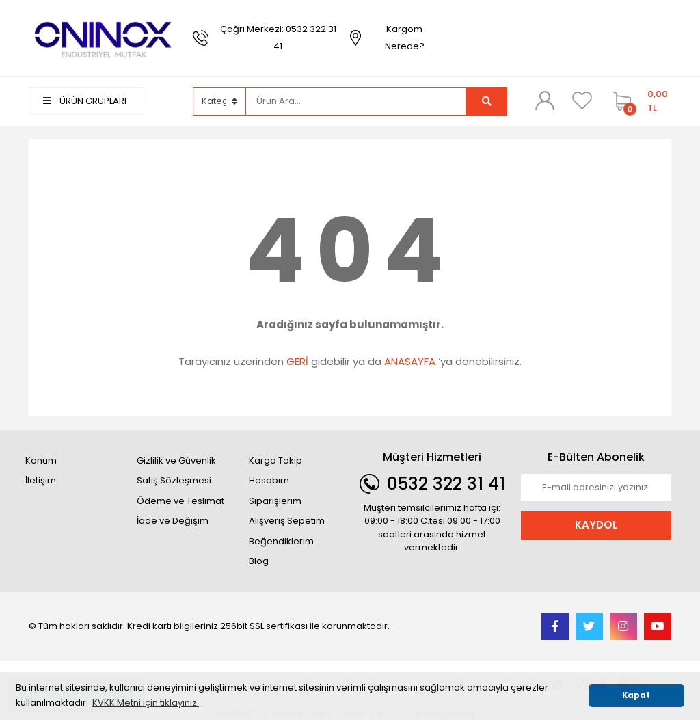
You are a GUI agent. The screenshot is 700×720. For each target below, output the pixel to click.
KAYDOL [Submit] (596, 525)
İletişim (40, 480)
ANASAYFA (409, 361)
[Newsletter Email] (596, 487)
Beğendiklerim (281, 541)
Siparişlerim (275, 500)
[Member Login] (544, 100)
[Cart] (638, 101)
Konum (41, 460)
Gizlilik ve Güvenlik (176, 460)
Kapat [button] (636, 695)
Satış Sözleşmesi (174, 480)
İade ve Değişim (172, 520)
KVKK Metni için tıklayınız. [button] (145, 702)
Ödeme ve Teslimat (180, 500)
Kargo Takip (275, 460)
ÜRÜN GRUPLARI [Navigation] (84, 100)
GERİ (297, 361)
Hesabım (269, 480)
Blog (259, 561)
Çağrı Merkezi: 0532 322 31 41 (278, 38)
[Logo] (104, 37)
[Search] (356, 101)
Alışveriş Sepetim (287, 520)
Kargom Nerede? (405, 38)
